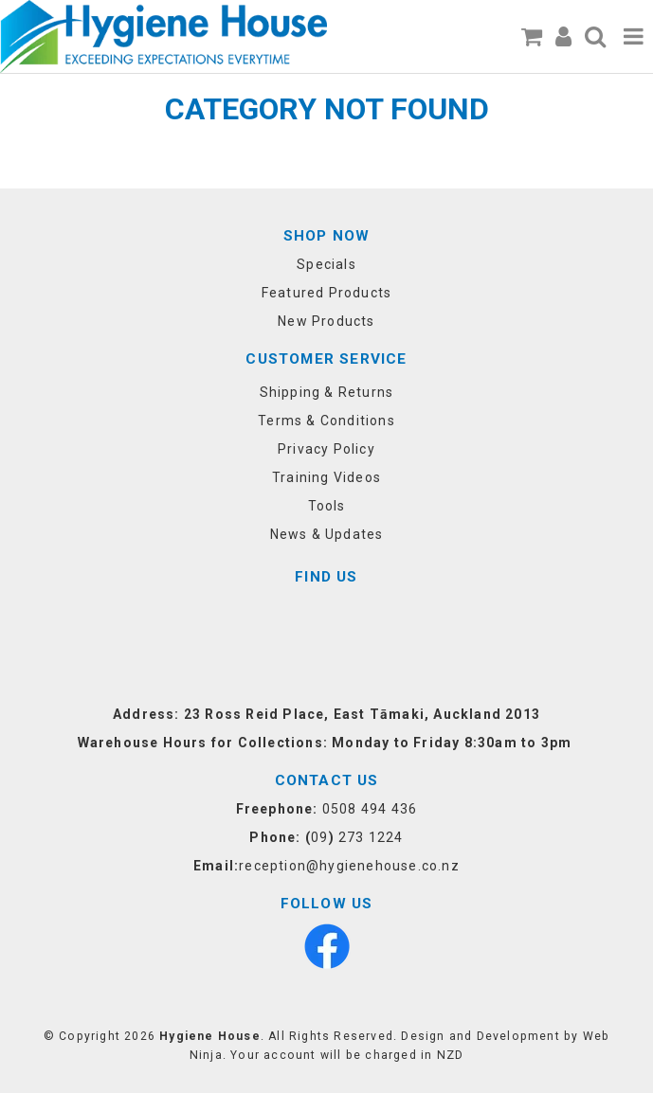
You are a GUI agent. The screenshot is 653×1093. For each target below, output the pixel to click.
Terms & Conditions (326, 420)
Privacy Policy (326, 449)
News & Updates (327, 534)
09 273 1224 (357, 837)
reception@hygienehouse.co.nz (349, 865)
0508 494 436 (369, 808)
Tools (327, 505)
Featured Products (326, 292)
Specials (326, 264)
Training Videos (326, 477)
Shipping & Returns (327, 392)
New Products (326, 321)
